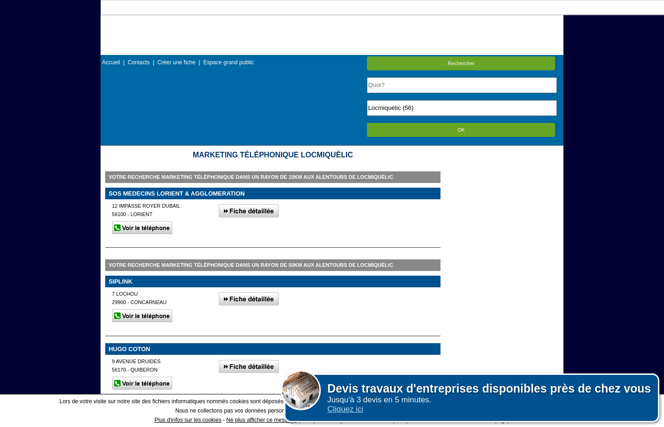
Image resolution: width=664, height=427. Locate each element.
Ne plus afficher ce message (261, 420)
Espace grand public (228, 62)
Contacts (138, 62)
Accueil (111, 62)
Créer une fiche (176, 62)
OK (461, 130)
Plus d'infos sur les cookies (188, 420)
